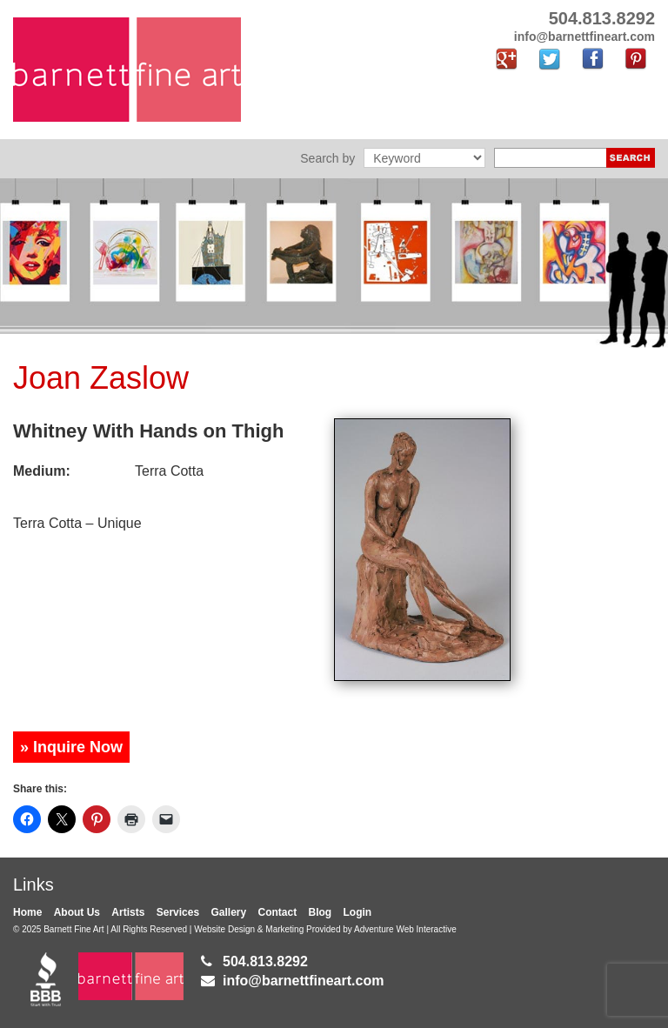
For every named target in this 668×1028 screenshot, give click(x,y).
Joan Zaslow (101, 378)
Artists (127, 912)
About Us (77, 912)
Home (27, 912)
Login (358, 912)
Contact (277, 912)
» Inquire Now (71, 747)
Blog (320, 912)
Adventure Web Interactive (405, 929)
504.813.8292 (265, 961)
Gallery (228, 912)
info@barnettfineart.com (303, 980)
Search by (327, 158)
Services (178, 912)
